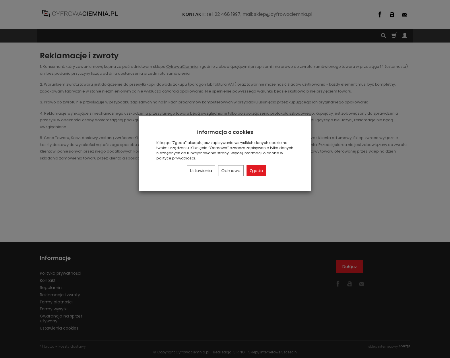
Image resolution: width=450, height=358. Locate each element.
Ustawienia (201, 171)
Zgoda (256, 171)
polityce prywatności (175, 158)
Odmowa (230, 171)
